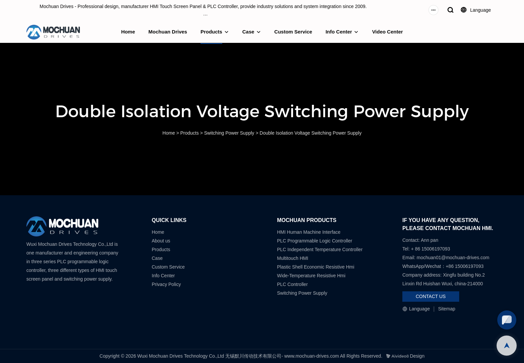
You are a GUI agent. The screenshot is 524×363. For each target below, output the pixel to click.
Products (211, 31)
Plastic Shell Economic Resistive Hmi (315, 267)
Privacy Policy (166, 284)
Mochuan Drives (167, 31)
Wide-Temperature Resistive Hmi (312, 275)
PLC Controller (292, 284)
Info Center (338, 31)
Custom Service (293, 31)
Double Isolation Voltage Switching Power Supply (311, 133)
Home (128, 31)
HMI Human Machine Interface (309, 232)
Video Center (387, 31)
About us (161, 240)
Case (248, 31)
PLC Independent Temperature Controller (320, 249)
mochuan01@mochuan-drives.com (453, 257)
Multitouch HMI (292, 258)
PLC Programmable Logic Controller (314, 240)
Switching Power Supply (229, 133)
